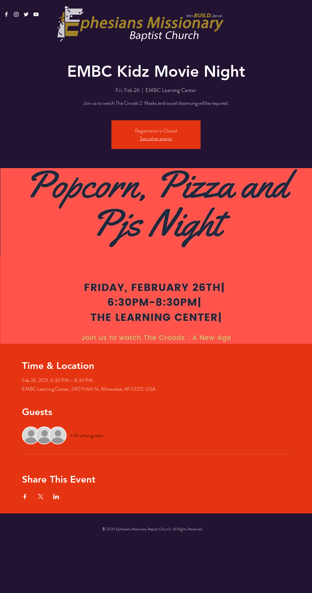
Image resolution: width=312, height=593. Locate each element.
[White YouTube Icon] (36, 14)
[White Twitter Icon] (26, 14)
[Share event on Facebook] (25, 496)
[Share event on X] (41, 496)
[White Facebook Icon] (6, 14)
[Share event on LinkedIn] (56, 496)
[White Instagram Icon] (16, 14)
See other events (156, 138)
